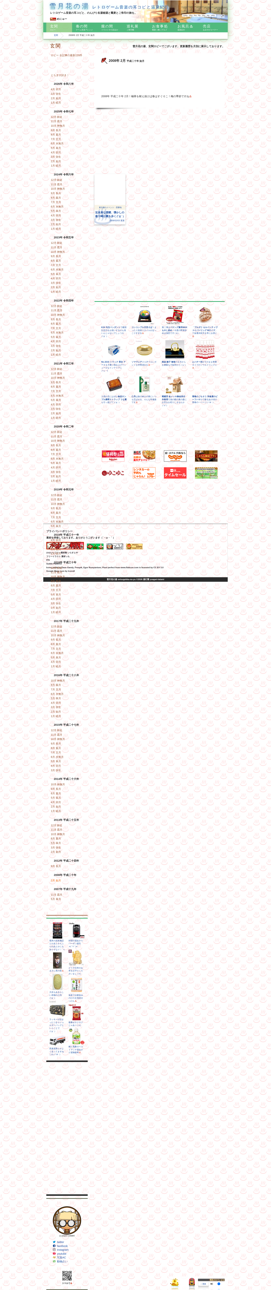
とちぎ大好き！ (60, 75)
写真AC (61, 1257)
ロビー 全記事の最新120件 (66, 55)
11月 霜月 (56, 121)
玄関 (56, 35)
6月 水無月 (57, 143)
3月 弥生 (56, 93)
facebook (62, 1246)
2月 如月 (56, 98)
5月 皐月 (56, 147)
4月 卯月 (56, 89)
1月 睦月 (56, 102)
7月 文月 (56, 139)
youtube (61, 1253)
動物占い (62, 1261)
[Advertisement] (67, 1128)
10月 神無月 (58, 125)
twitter (60, 1242)
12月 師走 (56, 116)
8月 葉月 (56, 134)
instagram (63, 1249)
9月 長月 (56, 130)
